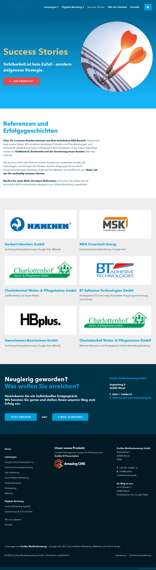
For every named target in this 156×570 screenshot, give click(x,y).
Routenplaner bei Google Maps (132, 494)
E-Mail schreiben (70, 417)
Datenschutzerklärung (140, 555)
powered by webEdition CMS (148, 568)
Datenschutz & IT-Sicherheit (18, 511)
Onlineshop (10, 488)
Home (8, 449)
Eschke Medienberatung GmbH (16, 7)
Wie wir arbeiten (13, 519)
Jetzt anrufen (21, 417)
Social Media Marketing (17, 477)
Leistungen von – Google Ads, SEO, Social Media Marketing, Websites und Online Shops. (63, 546)
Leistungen (11, 457)
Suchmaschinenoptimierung (19, 467)
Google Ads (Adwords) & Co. (19, 462)
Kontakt (8, 524)
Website (9, 493)
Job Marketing (12, 472)
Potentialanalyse (13, 483)
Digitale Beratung (14, 501)
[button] (51, 7)
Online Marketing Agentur (18, 506)
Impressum (120, 555)
